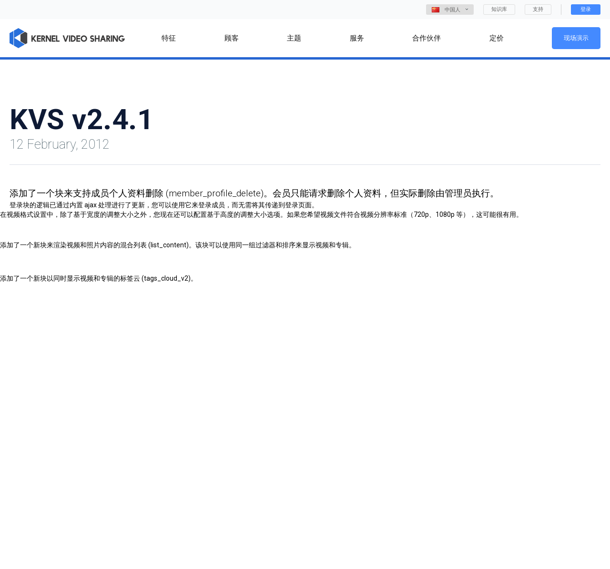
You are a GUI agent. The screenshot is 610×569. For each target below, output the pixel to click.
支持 (538, 9)
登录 (585, 9)
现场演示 (576, 37)
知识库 (499, 9)
